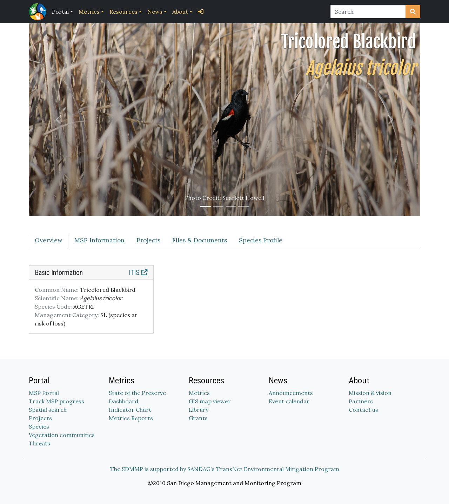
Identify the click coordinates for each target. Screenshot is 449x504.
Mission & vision (370, 392)
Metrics (89, 11)
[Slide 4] (243, 206)
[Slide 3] (231, 206)
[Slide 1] (205, 206)
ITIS (138, 272)
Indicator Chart (130, 409)
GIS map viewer (210, 401)
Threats (39, 443)
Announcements (291, 392)
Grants (198, 418)
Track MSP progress (56, 401)
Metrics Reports (131, 418)
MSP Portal (44, 392)
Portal (60, 11)
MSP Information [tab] (99, 240)
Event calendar (289, 401)
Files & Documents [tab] (199, 240)
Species (39, 426)
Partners (361, 401)
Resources (123, 11)
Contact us (363, 409)
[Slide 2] (218, 206)
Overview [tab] (48, 240)
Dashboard (123, 401)
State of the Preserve (137, 392)
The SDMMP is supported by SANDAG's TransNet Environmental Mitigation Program (224, 468)
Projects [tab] (148, 240)
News (154, 11)
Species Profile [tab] (260, 240)
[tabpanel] (224, 303)
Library (198, 409)
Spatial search (48, 409)
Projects (40, 418)
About (180, 11)
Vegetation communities (62, 434)
